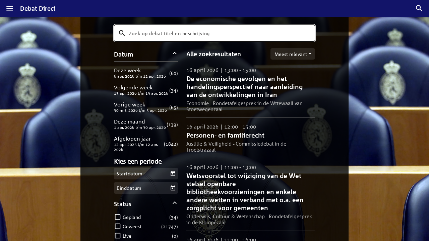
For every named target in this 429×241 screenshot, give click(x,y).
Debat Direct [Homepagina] (38, 8)
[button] (146, 73)
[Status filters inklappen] (175, 204)
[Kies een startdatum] (173, 173)
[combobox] (214, 33)
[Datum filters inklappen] (175, 54)
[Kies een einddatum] (173, 188)
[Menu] (9, 8)
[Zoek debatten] (419, 8)
